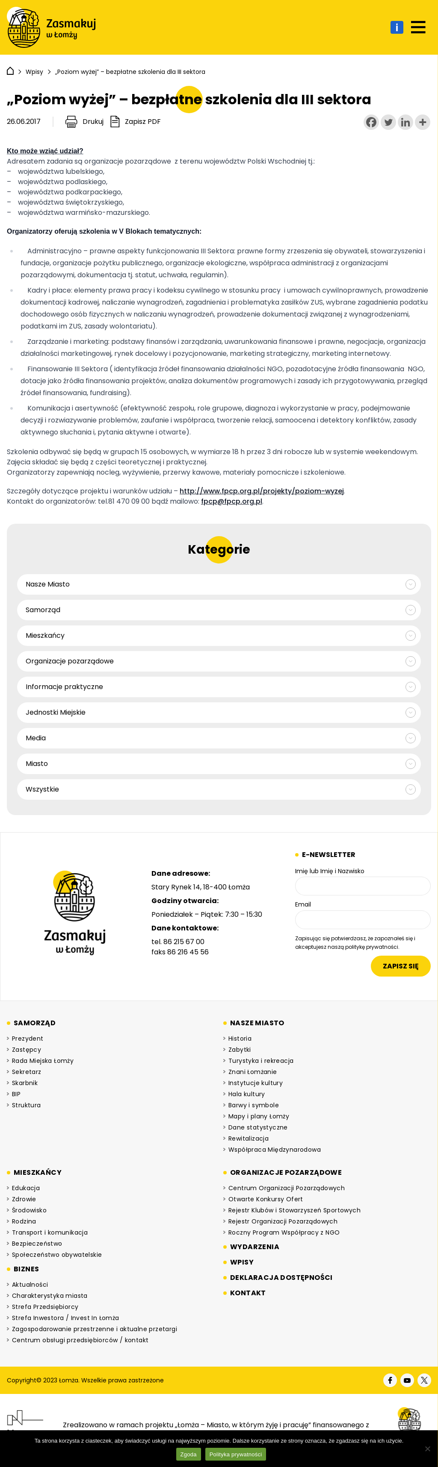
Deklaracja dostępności (281, 1277)
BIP (16, 1094)
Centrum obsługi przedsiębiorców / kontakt (80, 1340)
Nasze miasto (257, 1023)
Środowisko (29, 1210)
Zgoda (189, 1454)
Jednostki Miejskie (56, 712)
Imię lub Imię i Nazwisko (329, 871)
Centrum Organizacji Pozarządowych (286, 1188)
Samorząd (43, 610)
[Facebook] (371, 122)
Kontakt (248, 1293)
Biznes (26, 1269)
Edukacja (26, 1188)
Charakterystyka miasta (50, 1295)
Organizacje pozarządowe (70, 661)
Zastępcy (26, 1049)
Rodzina (24, 1221)
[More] (422, 122)
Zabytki (239, 1049)
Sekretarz (26, 1072)
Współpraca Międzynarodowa (274, 1149)
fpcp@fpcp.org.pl (231, 501)
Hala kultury (246, 1094)
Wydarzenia (254, 1247)
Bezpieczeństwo (37, 1243)
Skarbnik (25, 1083)
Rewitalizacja (248, 1138)
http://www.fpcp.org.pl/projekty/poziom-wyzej (262, 491)
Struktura (26, 1105)
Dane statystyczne (258, 1127)
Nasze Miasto (48, 584)
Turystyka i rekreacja (260, 1060)
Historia (240, 1038)
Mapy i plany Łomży (258, 1116)
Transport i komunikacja (50, 1232)
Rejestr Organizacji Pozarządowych (282, 1221)
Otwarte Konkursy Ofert (265, 1199)
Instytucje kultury (255, 1083)
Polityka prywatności (236, 1454)
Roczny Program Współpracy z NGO (284, 1232)
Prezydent (28, 1038)
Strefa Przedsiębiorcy (45, 1307)
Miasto (37, 764)
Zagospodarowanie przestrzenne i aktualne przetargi (94, 1329)
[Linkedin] (405, 122)
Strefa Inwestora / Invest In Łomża (65, 1318)
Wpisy (242, 1262)
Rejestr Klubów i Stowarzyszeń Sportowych (294, 1210)
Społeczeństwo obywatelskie (57, 1254)
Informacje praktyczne (64, 687)
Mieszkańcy (45, 635)
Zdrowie (24, 1199)
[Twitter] (388, 122)
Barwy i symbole (253, 1105)
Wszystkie (42, 789)
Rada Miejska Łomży (43, 1060)
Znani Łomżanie (252, 1072)
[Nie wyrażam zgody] (427, 1448)
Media (36, 738)
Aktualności (30, 1284)
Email (303, 904)
